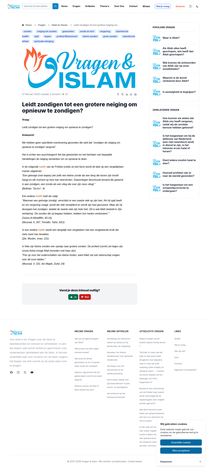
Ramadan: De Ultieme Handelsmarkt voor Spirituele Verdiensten (120, 356)
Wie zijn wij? (179, 351)
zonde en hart (87, 31)
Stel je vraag (162, 6)
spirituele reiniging (44, 41)
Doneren (180, 6)
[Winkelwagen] (190, 6)
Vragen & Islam (89, 461)
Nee (85, 297)
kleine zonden (90, 36)
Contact (133, 6)
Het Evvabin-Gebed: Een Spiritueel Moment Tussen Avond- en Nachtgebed (118, 383)
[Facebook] (11, 372)
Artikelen (90, 6)
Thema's (104, 6)
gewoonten (68, 31)
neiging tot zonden (47, 31)
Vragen (76, 6)
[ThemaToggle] (197, 6)
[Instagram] (18, 372)
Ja (73, 297)
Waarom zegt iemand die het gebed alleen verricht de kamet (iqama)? (88, 376)
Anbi (176, 357)
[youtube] (32, 372)
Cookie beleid (135, 461)
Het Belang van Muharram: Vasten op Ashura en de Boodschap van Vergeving (119, 342)
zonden (27, 31)
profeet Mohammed (67, 36)
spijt (36, 36)
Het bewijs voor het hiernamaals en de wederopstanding (115, 370)
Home (64, 6)
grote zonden (110, 36)
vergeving (105, 31)
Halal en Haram (60, 25)
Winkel (146, 6)
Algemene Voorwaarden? (185, 370)
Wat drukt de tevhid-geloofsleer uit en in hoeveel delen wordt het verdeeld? (87, 362)
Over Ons (119, 6)
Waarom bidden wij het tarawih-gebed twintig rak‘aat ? (152, 342)
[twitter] (25, 372)
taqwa (47, 36)
